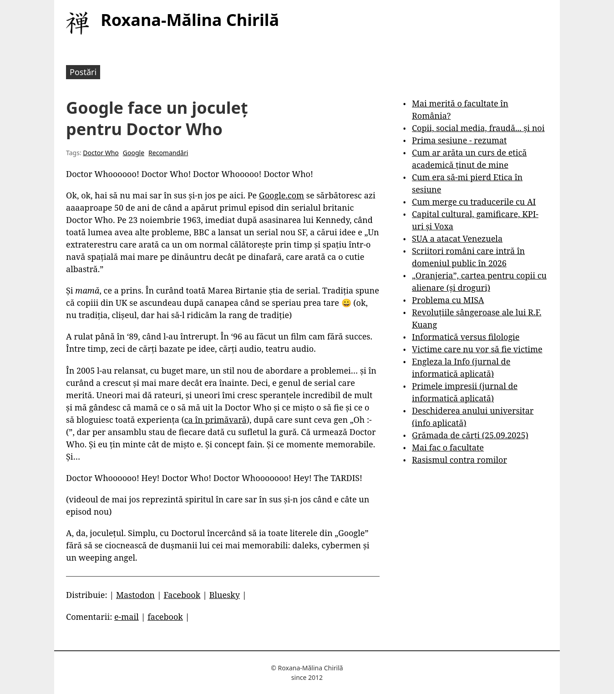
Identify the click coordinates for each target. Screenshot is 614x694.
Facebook (181, 594)
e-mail (126, 616)
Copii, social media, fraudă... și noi (478, 127)
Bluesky (224, 594)
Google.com (281, 195)
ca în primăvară (215, 419)
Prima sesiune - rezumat (459, 140)
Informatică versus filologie (465, 336)
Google (133, 152)
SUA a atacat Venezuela (457, 238)
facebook (165, 616)
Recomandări (168, 152)
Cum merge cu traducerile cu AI (474, 201)
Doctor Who (101, 152)
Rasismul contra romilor (459, 459)
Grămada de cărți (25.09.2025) (470, 435)
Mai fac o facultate (448, 447)
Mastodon (135, 594)
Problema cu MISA (448, 299)
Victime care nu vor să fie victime (477, 349)
